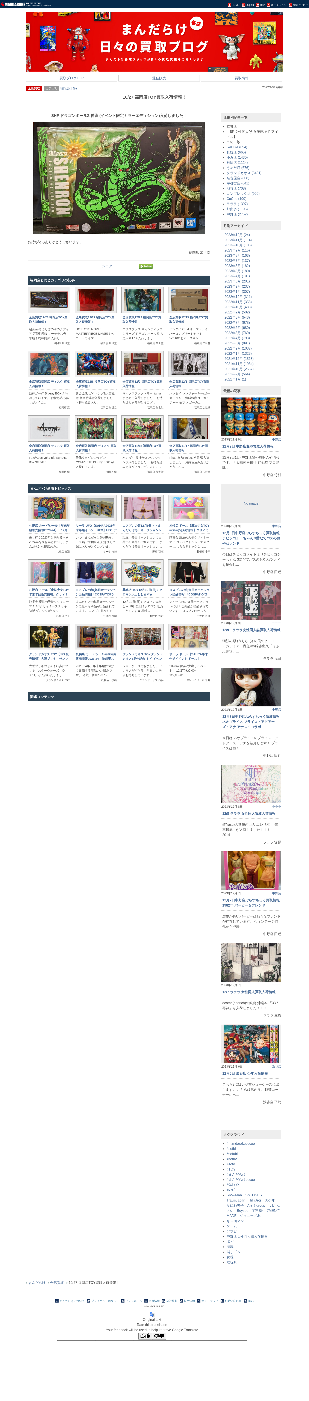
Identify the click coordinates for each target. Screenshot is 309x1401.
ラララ (276, 623)
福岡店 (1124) (237, 162)
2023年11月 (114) (238, 240)
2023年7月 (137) (237, 260)
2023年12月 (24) (237, 235)
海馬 (230, 1247)
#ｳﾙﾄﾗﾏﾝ (233, 1185)
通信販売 (159, 78)
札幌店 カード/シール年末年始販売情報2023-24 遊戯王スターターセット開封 (96, 658)
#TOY (231, 1169)
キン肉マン (235, 1221)
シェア (107, 266)
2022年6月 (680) (237, 328)
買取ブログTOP (71, 78)
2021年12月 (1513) (239, 359)
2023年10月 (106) (238, 245)
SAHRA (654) (237, 147)
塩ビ (230, 1241)
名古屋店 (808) (238, 178)
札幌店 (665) (236, 152)
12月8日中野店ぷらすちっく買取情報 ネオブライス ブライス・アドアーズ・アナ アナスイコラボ (251, 722)
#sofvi (231, 1164)
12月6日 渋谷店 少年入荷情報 (245, 1073)
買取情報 (241, 78)
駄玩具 (232, 1262)
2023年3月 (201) (237, 281)
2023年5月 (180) (237, 271)
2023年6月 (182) (237, 266)
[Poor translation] (159, 1336)
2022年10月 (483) (238, 307)
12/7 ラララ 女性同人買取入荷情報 (249, 992)
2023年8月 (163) (237, 255)
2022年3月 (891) (237, 343)
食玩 (230, 1257)
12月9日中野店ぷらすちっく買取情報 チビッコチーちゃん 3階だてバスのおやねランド (251, 538)
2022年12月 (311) (238, 297)
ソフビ (232, 1231)
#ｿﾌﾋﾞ (231, 1190)
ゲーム (232, 1226)
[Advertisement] (119, 749)
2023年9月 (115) (237, 250)
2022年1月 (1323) (238, 353)
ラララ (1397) (237, 204)
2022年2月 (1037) (238, 348)
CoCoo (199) (236, 199)
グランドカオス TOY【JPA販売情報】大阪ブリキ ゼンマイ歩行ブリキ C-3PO (49, 658)
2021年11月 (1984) (239, 364)
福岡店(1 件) (68, 88)
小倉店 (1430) (237, 157)
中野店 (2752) (237, 214)
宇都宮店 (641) (238, 183)
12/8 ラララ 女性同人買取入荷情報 (249, 813)
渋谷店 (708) (236, 188)
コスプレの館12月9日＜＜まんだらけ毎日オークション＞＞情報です (142, 530)
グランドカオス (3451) (244, 173)
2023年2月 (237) (237, 286)
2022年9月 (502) (237, 312)
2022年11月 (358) (238, 302)
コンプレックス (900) (243, 193)
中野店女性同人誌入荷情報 (247, 1236)
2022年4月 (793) (237, 338)
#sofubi (232, 1154)
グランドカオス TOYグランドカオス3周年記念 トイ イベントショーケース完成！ (142, 658)
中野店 (276, 439)
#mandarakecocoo (241, 1143)
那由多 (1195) (237, 209)
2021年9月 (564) (237, 374)
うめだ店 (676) (238, 168)
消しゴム (233, 1252)
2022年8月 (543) (237, 317)
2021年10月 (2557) (239, 369)
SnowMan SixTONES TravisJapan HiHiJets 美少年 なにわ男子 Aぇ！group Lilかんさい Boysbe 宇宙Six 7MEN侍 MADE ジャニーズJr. (255, 1205)
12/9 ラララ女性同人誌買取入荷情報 (251, 630)
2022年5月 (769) (237, 333)
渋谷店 (276, 1066)
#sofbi (231, 1149)
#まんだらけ (236, 1174)
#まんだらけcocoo (241, 1180)
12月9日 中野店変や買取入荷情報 (248, 446)
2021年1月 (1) (235, 379)
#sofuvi (232, 1159)
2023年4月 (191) (237, 276)
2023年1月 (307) (237, 291)
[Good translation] (145, 1336)
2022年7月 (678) (237, 322)
